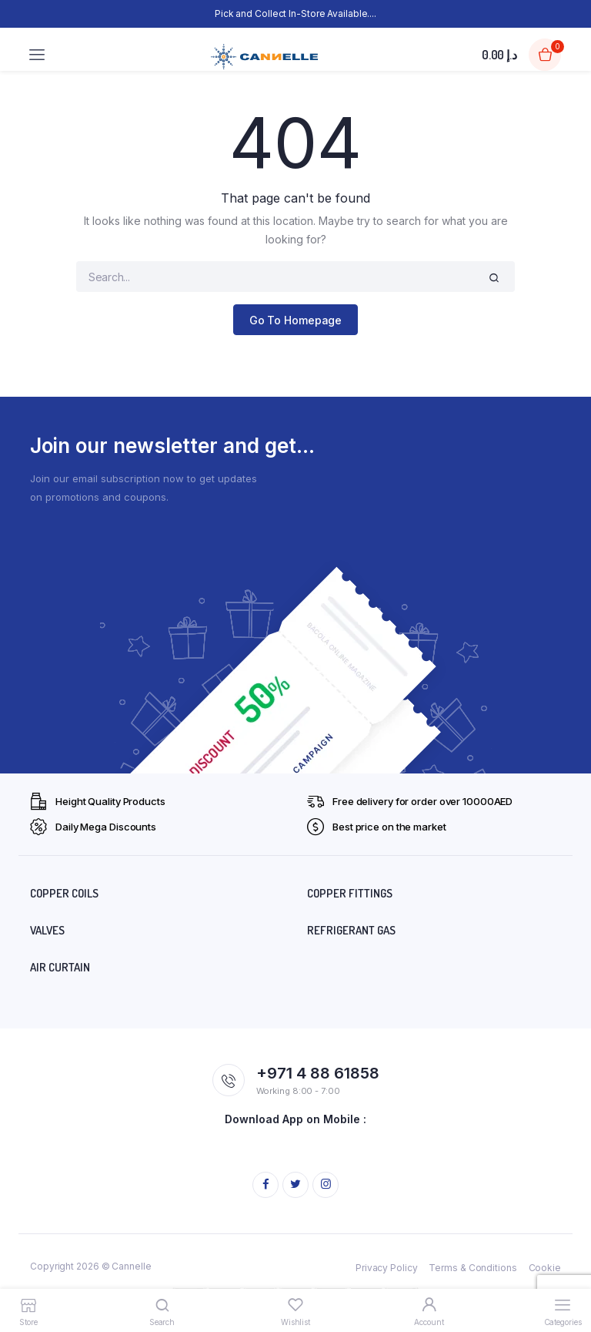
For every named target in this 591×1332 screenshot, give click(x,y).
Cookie (545, 1267)
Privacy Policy (387, 1267)
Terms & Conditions (472, 1267)
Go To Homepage (295, 320)
